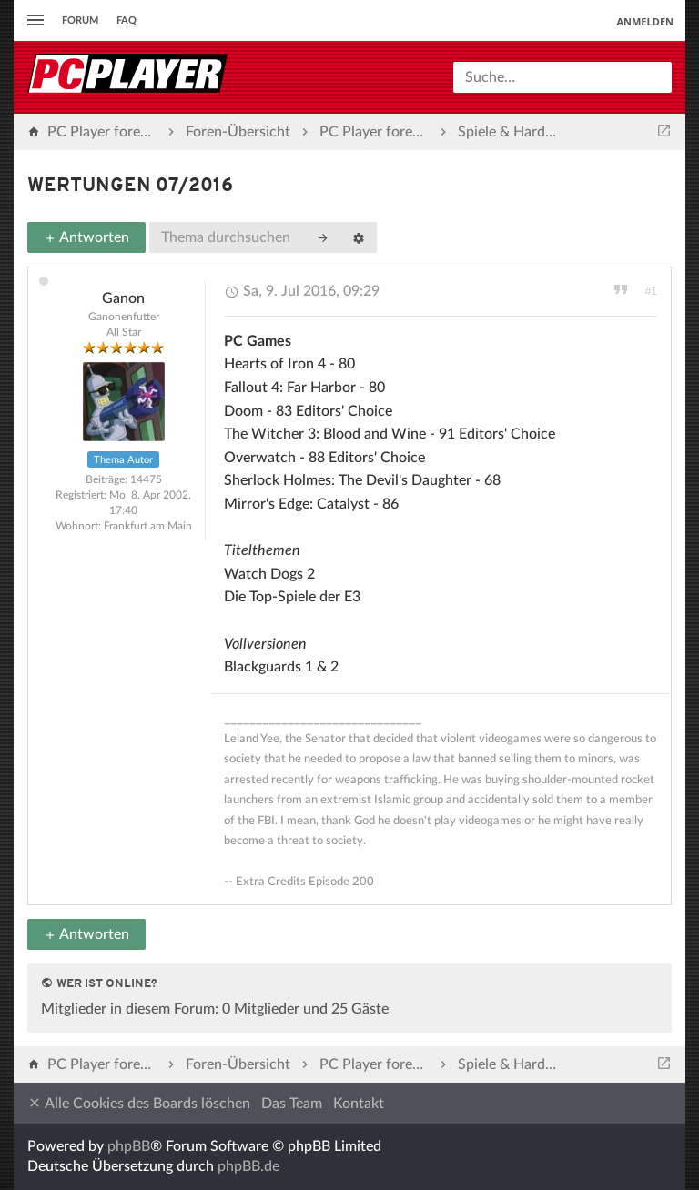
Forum (80, 20)
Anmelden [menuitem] (645, 21)
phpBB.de (248, 1166)
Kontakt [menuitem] (358, 1103)
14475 (146, 479)
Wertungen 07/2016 (130, 186)
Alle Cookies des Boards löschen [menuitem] (138, 1103)
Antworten (86, 237)
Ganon (123, 298)
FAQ (126, 20)
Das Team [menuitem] (291, 1103)
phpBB (128, 1146)
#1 (651, 291)
